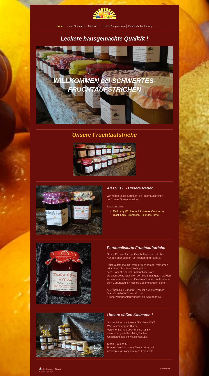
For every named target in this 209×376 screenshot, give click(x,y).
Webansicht (165, 369)
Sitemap (58, 369)
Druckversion (46, 369)
